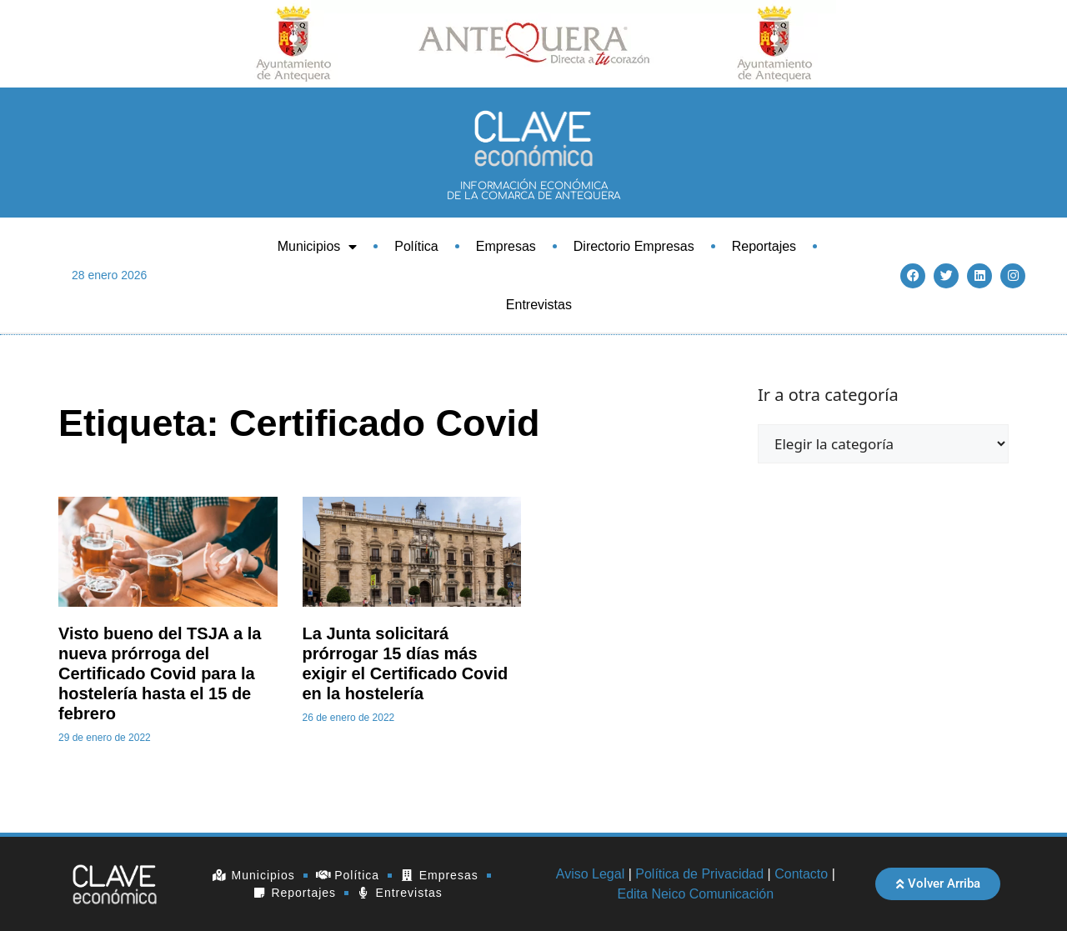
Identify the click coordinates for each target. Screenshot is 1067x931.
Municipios (318, 247)
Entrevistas (539, 305)
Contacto (801, 874)
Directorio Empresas (634, 246)
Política (416, 246)
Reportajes (764, 246)
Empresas (506, 246)
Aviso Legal (590, 874)
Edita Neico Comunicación (695, 894)
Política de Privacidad (699, 874)
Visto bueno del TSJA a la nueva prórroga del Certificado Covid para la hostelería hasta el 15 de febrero (159, 673)
